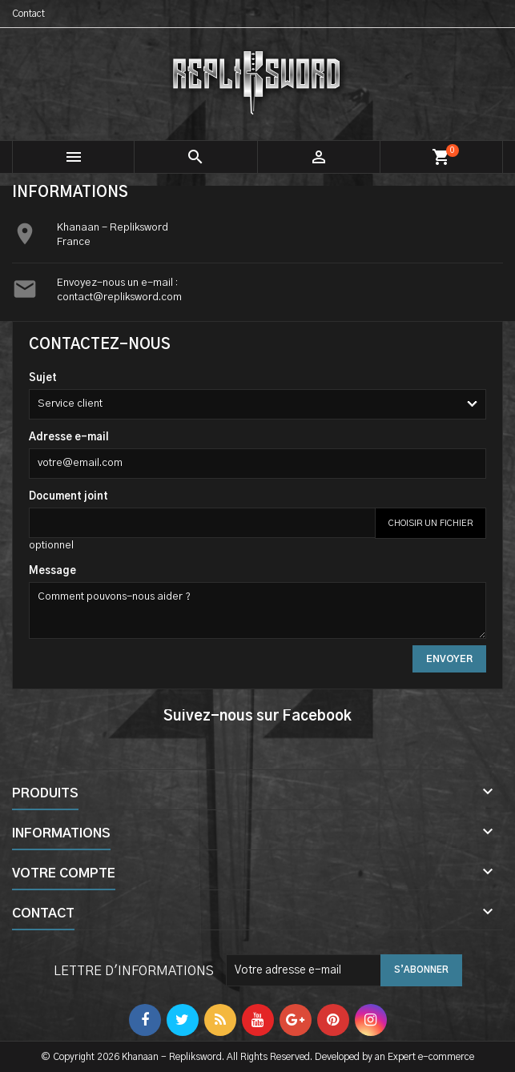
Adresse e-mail (69, 437)
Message (52, 571)
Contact (28, 13)
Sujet (43, 378)
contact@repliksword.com (119, 297)
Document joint (68, 497)
